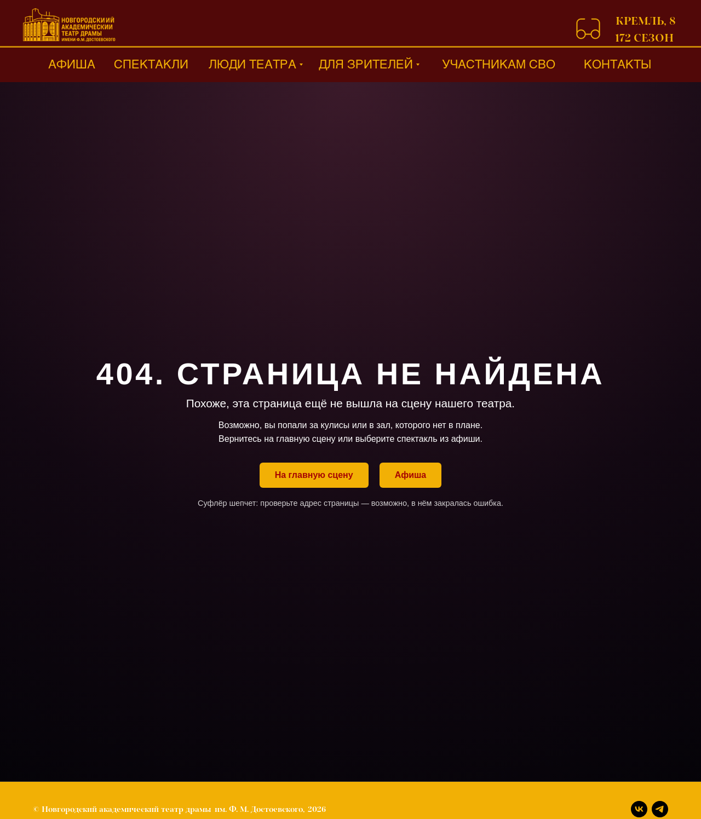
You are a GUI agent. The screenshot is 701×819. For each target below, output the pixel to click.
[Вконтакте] (639, 809)
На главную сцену (314, 475)
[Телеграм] (660, 809)
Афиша (411, 475)
